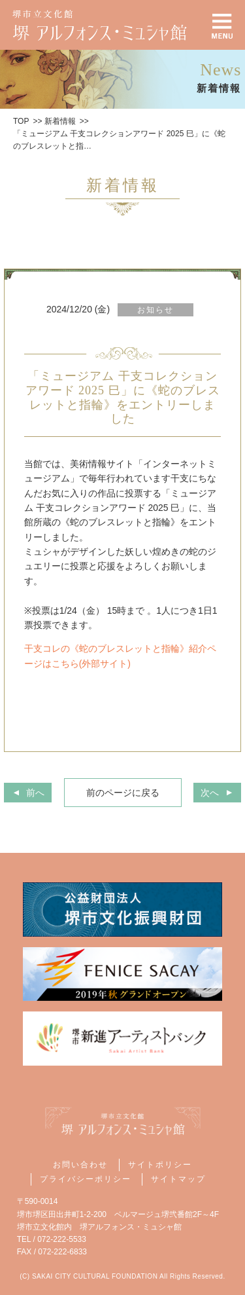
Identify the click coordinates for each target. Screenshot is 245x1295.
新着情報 (60, 121)
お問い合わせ (80, 1164)
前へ (35, 792)
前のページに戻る (122, 792)
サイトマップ (178, 1179)
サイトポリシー (160, 1164)
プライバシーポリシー (85, 1179)
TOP (21, 121)
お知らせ (155, 309)
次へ (210, 792)
